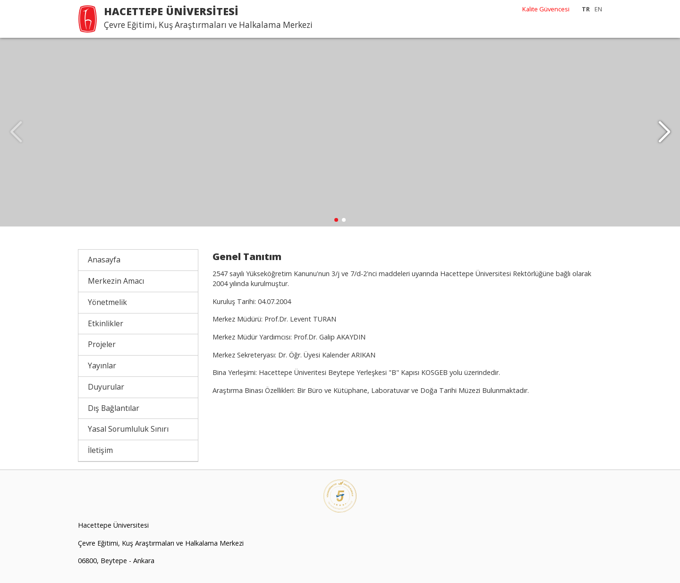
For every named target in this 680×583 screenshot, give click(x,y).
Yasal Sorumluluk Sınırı (128, 429)
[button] (664, 132)
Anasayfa (104, 260)
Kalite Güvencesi (546, 9)
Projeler (102, 344)
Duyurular (106, 387)
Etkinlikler (105, 323)
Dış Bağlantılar (113, 408)
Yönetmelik (107, 302)
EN (598, 9)
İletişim (100, 450)
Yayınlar (102, 366)
